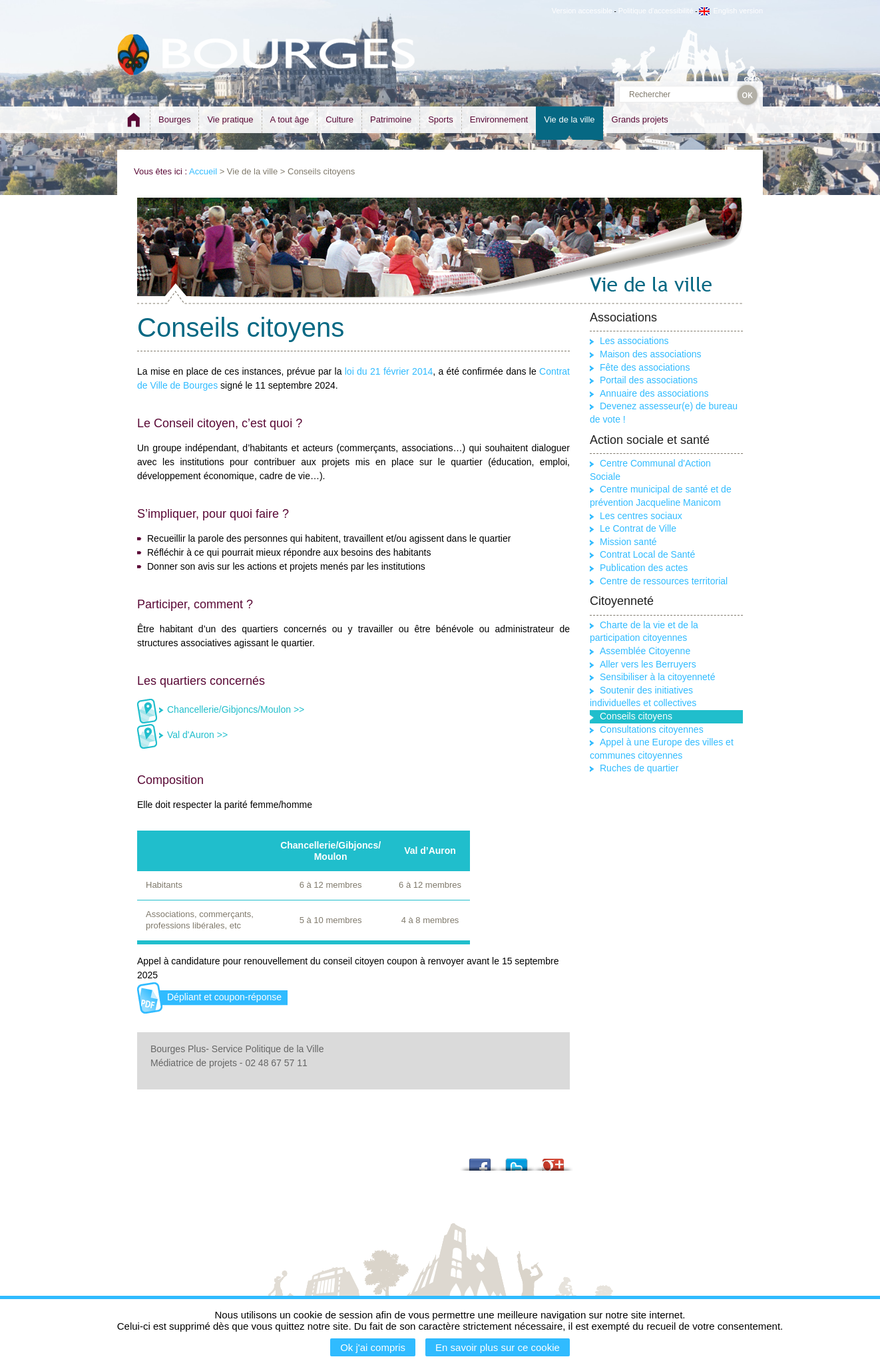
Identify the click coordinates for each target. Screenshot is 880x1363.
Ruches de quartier (639, 768)
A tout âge (290, 119)
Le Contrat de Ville (638, 528)
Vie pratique (230, 119)
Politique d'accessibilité (656, 11)
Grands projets (640, 119)
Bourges (174, 119)
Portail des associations (649, 380)
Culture (339, 119)
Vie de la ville (569, 119)
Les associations (634, 340)
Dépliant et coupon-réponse (224, 997)
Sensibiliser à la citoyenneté (658, 677)
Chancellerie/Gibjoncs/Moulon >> (235, 709)
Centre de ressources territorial (664, 581)
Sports (440, 119)
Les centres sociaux (641, 515)
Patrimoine (390, 119)
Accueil (203, 171)
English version (731, 11)
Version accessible (582, 11)
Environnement (499, 119)
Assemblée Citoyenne (645, 651)
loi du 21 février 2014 (389, 371)
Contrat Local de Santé (647, 554)
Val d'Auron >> (197, 734)
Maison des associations (651, 354)
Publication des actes (644, 567)
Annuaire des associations (654, 393)
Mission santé (628, 541)
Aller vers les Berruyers (648, 664)
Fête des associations (645, 367)
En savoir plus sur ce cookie (497, 1347)
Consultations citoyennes (652, 729)
